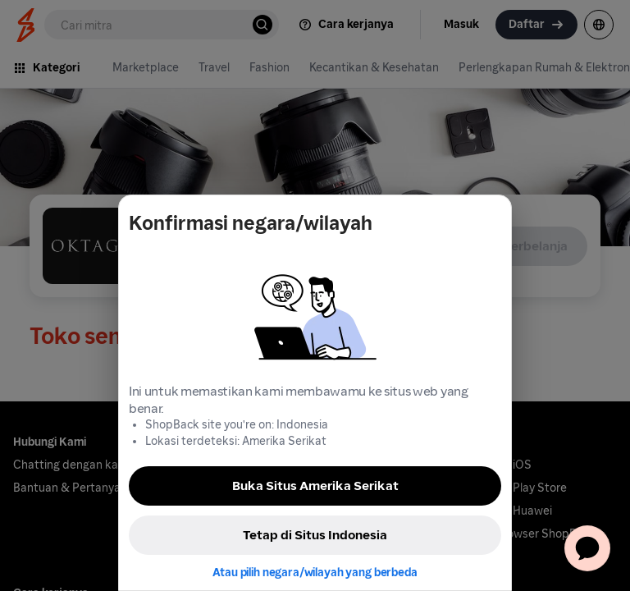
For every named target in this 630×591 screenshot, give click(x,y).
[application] (587, 548)
